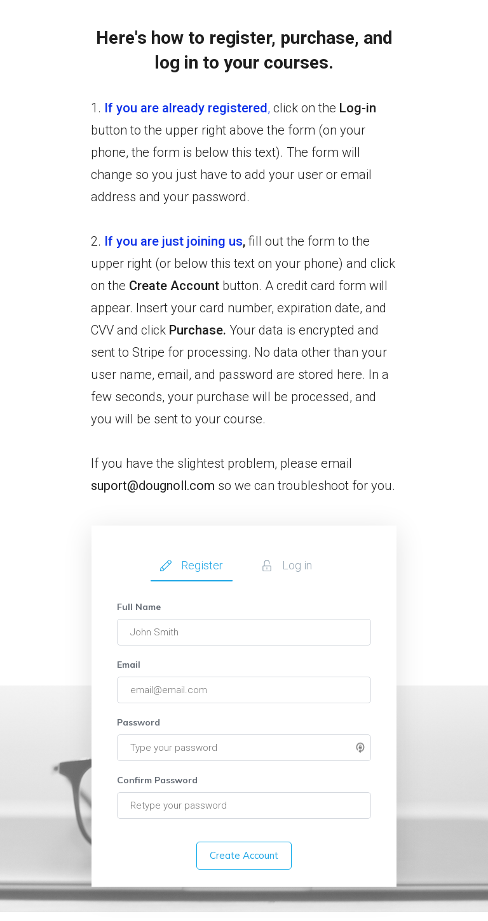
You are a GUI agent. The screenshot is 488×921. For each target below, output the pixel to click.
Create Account (244, 855)
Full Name (139, 607)
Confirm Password (157, 780)
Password (138, 722)
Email (128, 664)
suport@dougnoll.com (153, 485)
